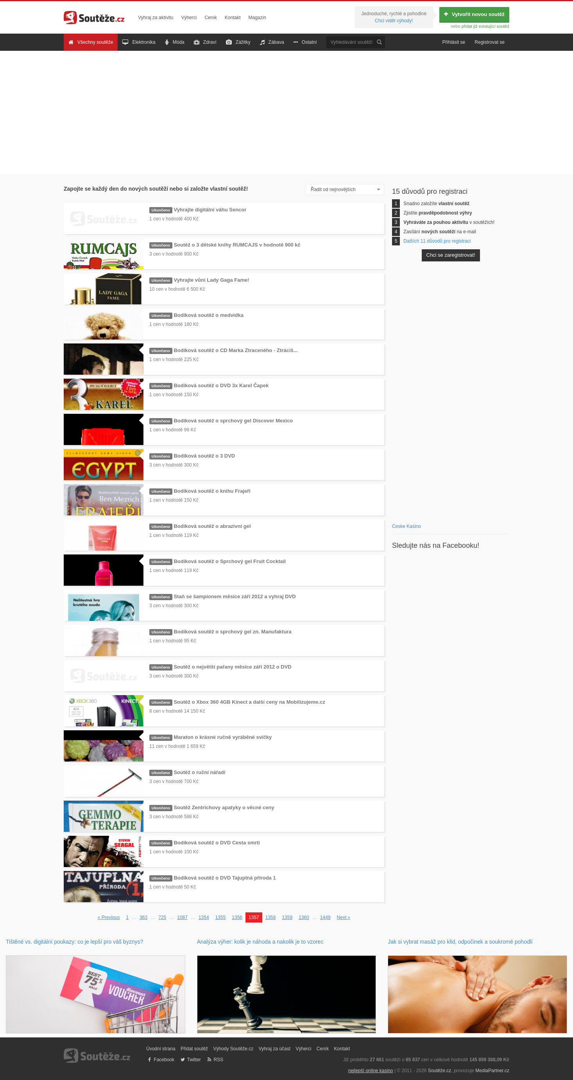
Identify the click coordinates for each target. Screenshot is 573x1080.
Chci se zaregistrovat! (450, 255)
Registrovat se (490, 42)
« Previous (109, 917)
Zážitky (238, 42)
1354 (204, 917)
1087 (182, 917)
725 (162, 917)
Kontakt (233, 17)
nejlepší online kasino (370, 1070)
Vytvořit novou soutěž (474, 14)
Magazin (257, 17)
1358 (270, 917)
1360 (304, 917)
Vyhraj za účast (275, 1048)
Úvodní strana (160, 1048)
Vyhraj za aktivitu (155, 17)
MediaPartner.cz (492, 1070)
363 (143, 917)
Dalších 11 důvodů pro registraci (437, 241)
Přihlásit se (454, 42)
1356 (237, 917)
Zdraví (205, 42)
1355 (220, 917)
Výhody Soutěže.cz (233, 1048)
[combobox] (345, 189)
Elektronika (138, 42)
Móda (174, 42)
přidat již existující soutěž (485, 26)
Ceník (210, 17)
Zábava (272, 42)
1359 (287, 917)
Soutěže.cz (439, 1070)
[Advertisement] (286, 112)
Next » (344, 917)
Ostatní (305, 42)
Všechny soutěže (90, 42)
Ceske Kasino (406, 526)
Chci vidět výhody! (394, 20)
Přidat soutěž (194, 1048)
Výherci (189, 17)
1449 (325, 917)
